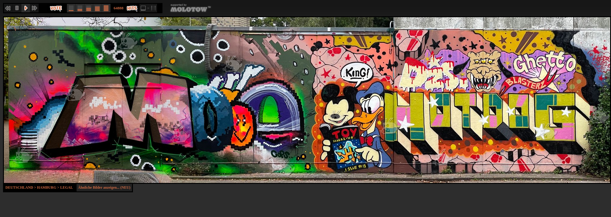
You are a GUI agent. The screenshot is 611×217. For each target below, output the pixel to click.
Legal (66, 187)
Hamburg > (48, 187)
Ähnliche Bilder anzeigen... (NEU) (104, 187)
